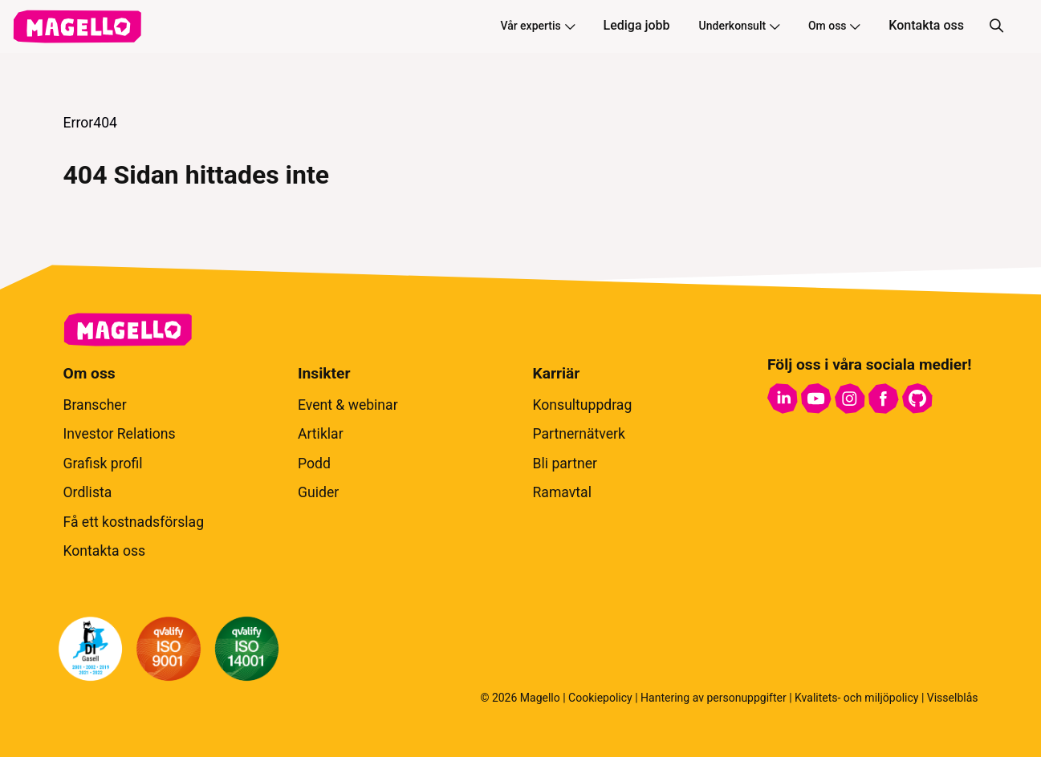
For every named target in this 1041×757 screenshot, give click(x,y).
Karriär (556, 373)
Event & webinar (348, 405)
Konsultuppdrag (582, 405)
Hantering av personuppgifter (713, 697)
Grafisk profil (103, 463)
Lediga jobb (637, 25)
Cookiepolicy (600, 697)
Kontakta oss (926, 25)
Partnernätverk (579, 434)
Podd (314, 463)
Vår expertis (537, 25)
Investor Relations (119, 434)
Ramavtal (562, 492)
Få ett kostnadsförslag (134, 522)
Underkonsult (739, 25)
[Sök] (996, 26)
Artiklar (321, 434)
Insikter (324, 373)
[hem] (77, 26)
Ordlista (87, 492)
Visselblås (952, 697)
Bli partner (565, 463)
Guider (318, 492)
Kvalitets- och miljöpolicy (856, 697)
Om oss (834, 25)
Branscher (95, 405)
